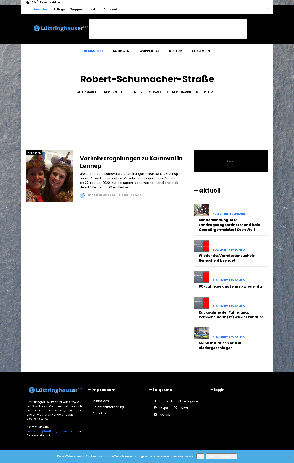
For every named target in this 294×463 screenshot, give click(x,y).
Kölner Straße (179, 92)
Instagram (191, 401)
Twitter (184, 408)
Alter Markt (86, 92)
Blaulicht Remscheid (229, 249)
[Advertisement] (168, 29)
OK (200, 456)
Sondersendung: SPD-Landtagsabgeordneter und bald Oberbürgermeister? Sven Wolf (229, 224)
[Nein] (288, 457)
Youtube (164, 414)
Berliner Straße (114, 92)
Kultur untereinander (230, 213)
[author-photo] (83, 195)
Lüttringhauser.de (100, 195)
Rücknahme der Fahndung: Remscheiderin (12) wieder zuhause (231, 314)
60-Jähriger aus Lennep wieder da (230, 286)
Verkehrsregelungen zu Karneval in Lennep (117, 162)
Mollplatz (204, 92)
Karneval (34, 152)
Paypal (164, 408)
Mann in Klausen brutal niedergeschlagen (220, 345)
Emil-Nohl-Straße (147, 92)
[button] (267, 7)
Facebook (165, 401)
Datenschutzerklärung (221, 456)
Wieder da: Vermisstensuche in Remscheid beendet (227, 258)
